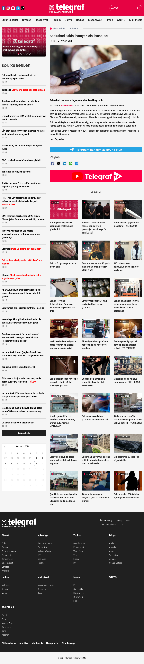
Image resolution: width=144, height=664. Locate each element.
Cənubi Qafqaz (115, 563)
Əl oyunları (78, 597)
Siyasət (26, 19)
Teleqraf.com (66, 105)
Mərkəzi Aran (7, 623)
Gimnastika (78, 589)
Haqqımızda (52, 643)
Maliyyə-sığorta (44, 551)
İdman (109, 19)
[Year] (28, 446)
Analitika (5, 571)
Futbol (76, 601)
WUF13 (121, 19)
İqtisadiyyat (41, 19)
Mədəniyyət (95, 19)
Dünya (68, 19)
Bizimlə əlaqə (68, 643)
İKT (39, 555)
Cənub (4, 615)
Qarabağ (5, 567)
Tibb (75, 555)
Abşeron (5, 635)
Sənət (40, 593)
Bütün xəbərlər (10, 19)
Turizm (40, 563)
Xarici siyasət (7, 559)
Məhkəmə (6, 585)
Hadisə (80, 19)
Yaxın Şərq (113, 555)
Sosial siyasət (79, 543)
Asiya (111, 551)
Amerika (112, 547)
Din (74, 563)
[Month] (19, 446)
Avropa (112, 559)
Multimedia (135, 19)
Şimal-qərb (6, 627)
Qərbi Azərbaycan (9, 551)
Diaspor (5, 547)
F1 (74, 585)
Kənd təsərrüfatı (45, 543)
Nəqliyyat (42, 559)
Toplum (56, 19)
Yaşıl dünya (78, 551)
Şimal (4, 631)
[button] (18, 54)
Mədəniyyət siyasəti (46, 585)
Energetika (42, 547)
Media (76, 559)
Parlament (6, 555)
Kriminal (5, 589)
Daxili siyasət (7, 563)
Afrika (111, 543)
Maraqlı (5, 593)
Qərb (4, 619)
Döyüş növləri (79, 593)
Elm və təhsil (78, 547)
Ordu (4, 543)
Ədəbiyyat (42, 589)
